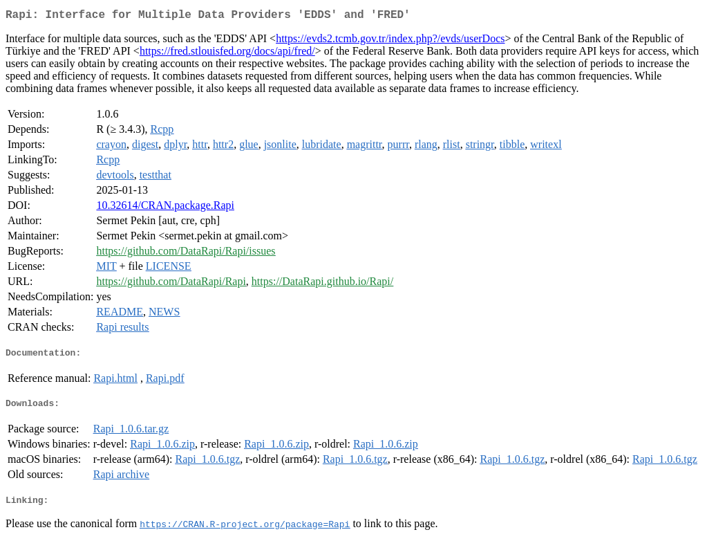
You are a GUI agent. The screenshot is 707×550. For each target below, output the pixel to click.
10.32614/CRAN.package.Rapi (165, 208)
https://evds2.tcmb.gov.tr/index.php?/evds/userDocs (390, 41)
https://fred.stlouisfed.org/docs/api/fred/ (227, 53)
